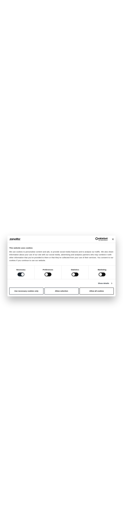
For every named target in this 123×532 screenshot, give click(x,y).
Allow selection (61, 291)
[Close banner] (113, 239)
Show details (103, 283)
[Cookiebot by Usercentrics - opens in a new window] (97, 239)
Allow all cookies (96, 291)
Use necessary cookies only (26, 291)
